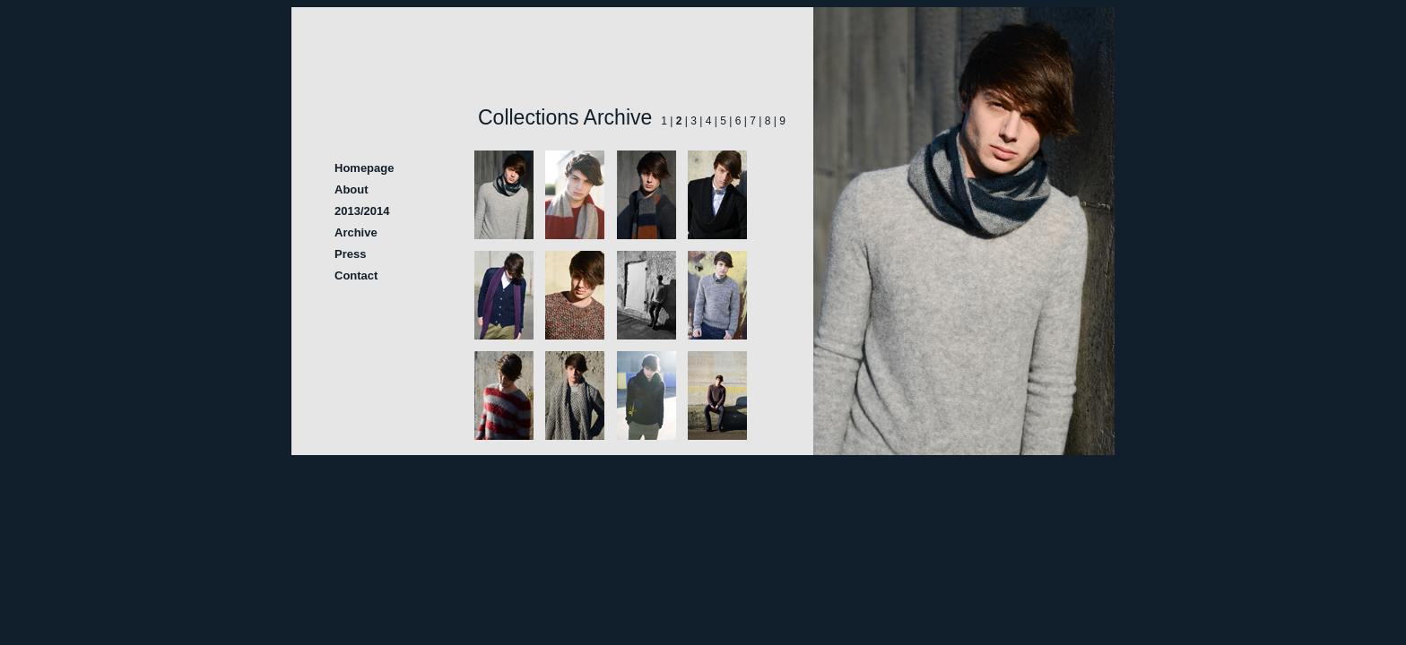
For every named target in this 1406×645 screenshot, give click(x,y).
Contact (356, 275)
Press (350, 254)
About (351, 189)
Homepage (364, 168)
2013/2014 (361, 211)
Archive (356, 232)
